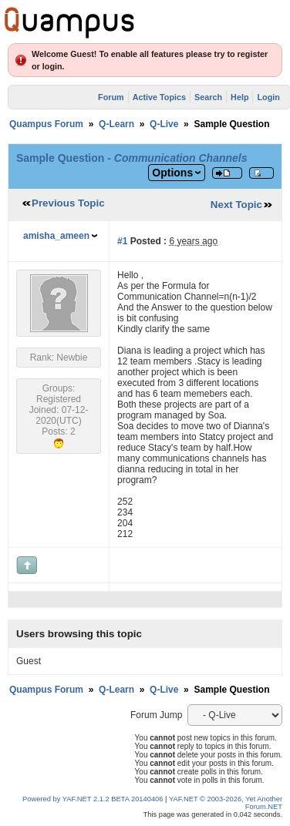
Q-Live (164, 124)
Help (239, 97)
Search (208, 97)
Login (268, 97)
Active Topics (159, 97)
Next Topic (236, 204)
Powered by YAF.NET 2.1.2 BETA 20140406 (93, 799)
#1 (122, 241)
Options (172, 172)
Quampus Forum (46, 124)
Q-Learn (116, 124)
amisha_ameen (56, 235)
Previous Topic (68, 203)
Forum (111, 97)
